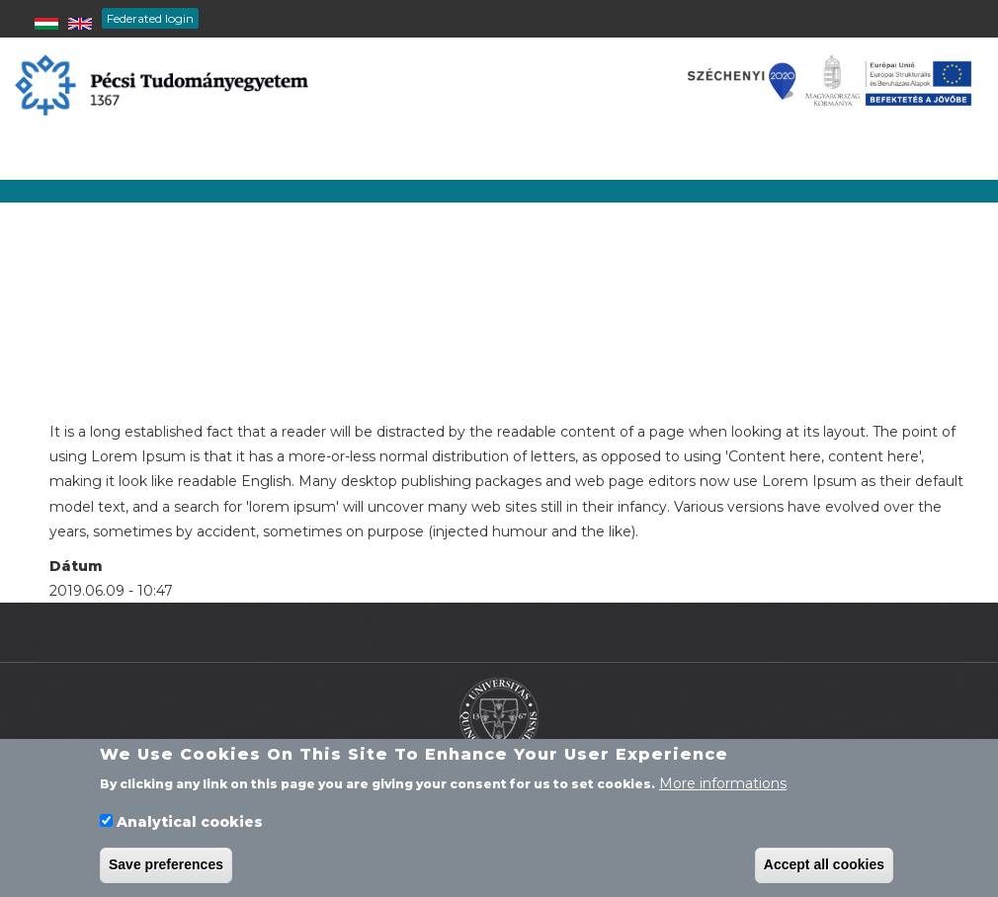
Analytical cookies (190, 827)
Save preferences (166, 870)
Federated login (150, 18)
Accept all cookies (824, 870)
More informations (723, 788)
